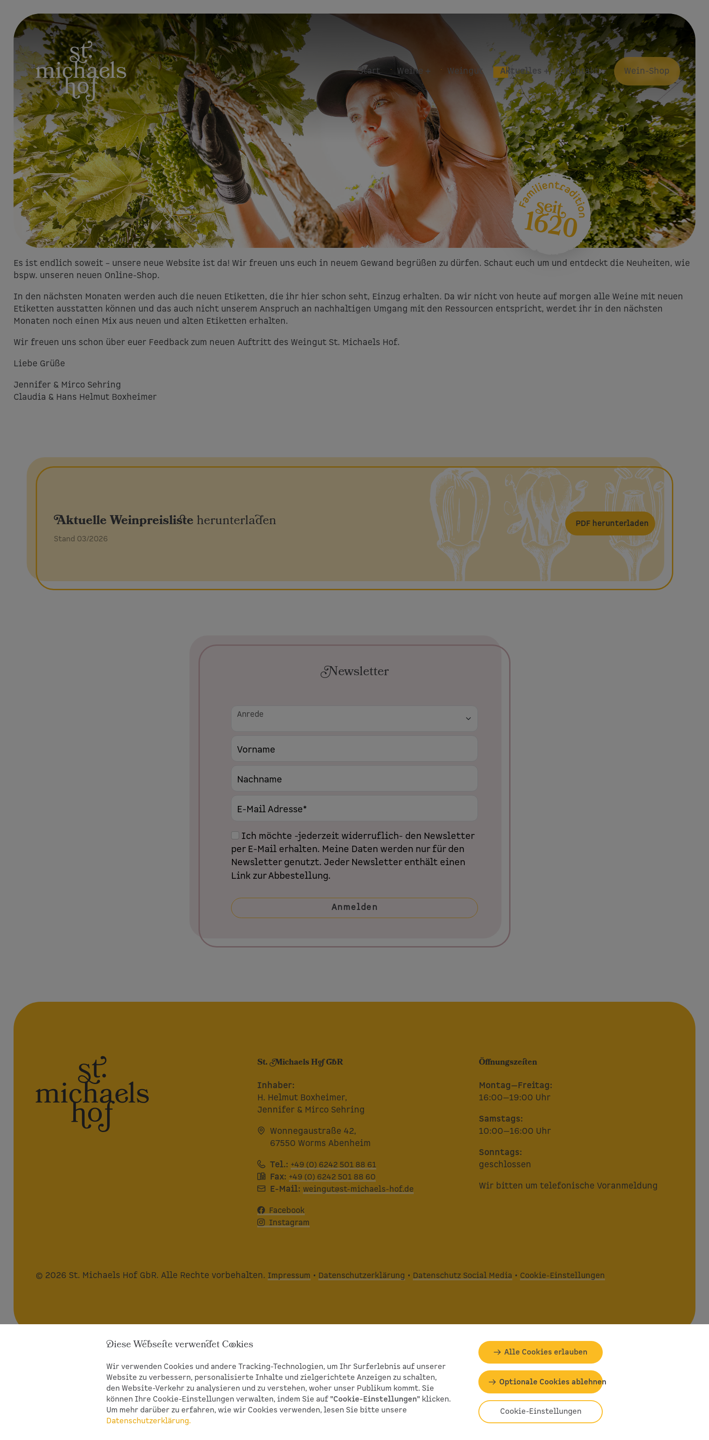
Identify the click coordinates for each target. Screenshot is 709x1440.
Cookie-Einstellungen (540, 1411)
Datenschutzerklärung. (148, 1421)
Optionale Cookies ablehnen (551, 1382)
